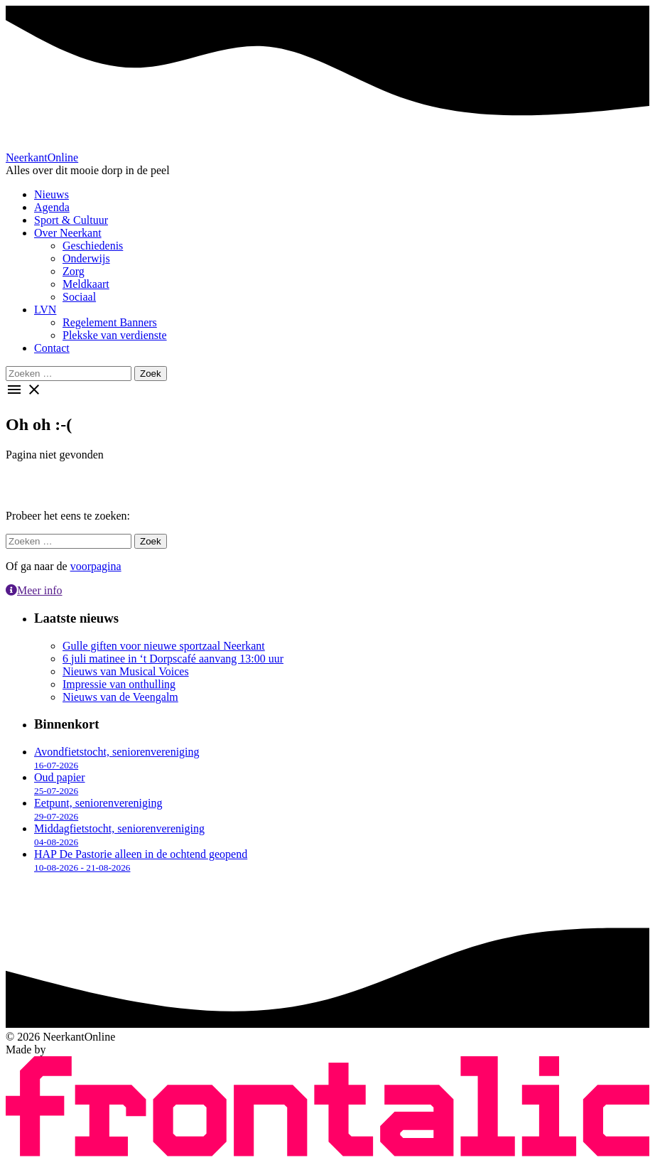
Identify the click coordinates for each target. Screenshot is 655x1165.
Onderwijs (86, 258)
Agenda (52, 207)
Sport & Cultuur (71, 220)
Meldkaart (86, 284)
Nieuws (51, 194)
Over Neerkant (68, 233)
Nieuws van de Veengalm (120, 697)
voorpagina (95, 566)
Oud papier (59, 783)
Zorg (74, 271)
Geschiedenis (93, 246)
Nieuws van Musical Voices (126, 671)
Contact (52, 348)
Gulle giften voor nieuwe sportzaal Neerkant (164, 646)
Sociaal (79, 297)
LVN (45, 310)
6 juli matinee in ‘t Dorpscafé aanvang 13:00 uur (173, 659)
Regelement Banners (110, 322)
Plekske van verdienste (115, 335)
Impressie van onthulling (119, 684)
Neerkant (42, 157)
